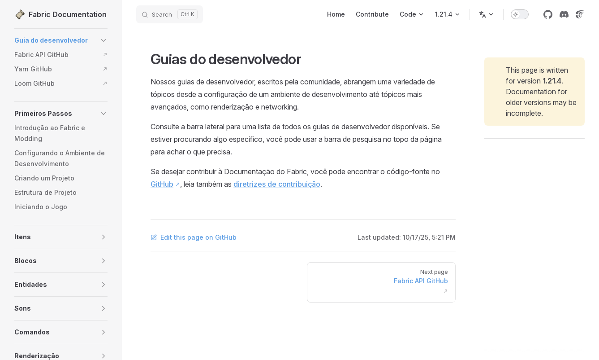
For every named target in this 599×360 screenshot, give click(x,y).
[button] (103, 40)
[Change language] (487, 14)
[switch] (520, 14)
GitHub (162, 184)
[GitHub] (548, 14)
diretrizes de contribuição (276, 184)
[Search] (169, 14)
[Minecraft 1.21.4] (448, 14)
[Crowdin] (580, 14)
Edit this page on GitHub (194, 237)
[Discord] (564, 14)
